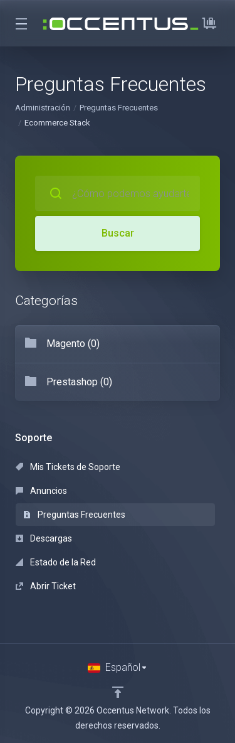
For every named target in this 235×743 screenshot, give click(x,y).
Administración (42, 107)
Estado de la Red (56, 562)
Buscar (118, 233)
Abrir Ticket (46, 586)
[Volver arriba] (117, 692)
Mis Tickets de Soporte (68, 467)
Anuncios (41, 491)
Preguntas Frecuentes (119, 107)
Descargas (44, 538)
